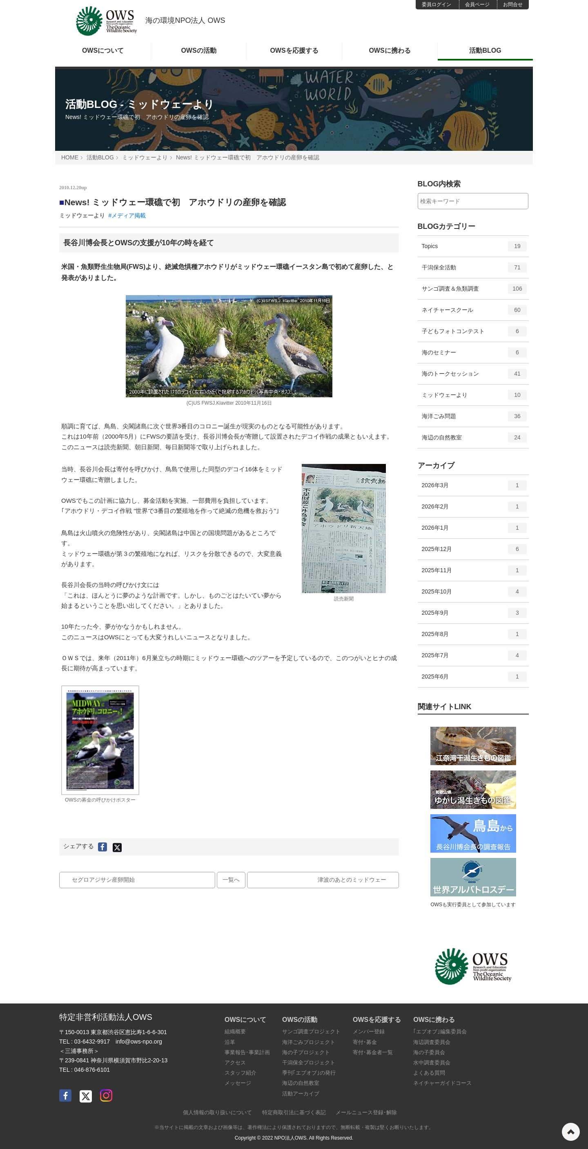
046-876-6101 (92, 1069)
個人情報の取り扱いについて (217, 1112)
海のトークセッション (474, 376)
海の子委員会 (429, 1052)
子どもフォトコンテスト (474, 334)
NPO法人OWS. (291, 1138)
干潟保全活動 (474, 270)
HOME (69, 157)
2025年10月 (474, 594)
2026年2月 (474, 509)
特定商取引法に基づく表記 (294, 1112)
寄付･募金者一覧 (373, 1052)
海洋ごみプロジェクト (308, 1042)
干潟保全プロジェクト (308, 1062)
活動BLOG (485, 50)
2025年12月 (474, 552)
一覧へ (231, 879)
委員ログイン (436, 4)
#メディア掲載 (127, 215)
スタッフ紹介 (240, 1073)
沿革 (230, 1042)
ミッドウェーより (145, 157)
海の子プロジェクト (306, 1052)
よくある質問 (429, 1073)
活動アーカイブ (300, 1094)
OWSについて (103, 50)
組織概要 (235, 1031)
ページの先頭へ (571, 1132)
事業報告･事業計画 (247, 1052)
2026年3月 (474, 488)
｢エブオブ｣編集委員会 (440, 1031)
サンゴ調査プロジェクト (311, 1031)
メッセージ (238, 1083)
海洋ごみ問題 (474, 419)
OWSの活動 (198, 50)
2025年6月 (474, 679)
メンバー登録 (369, 1031)
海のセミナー (474, 355)
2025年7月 (474, 658)
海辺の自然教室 (474, 440)
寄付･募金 (365, 1042)
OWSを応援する (294, 50)
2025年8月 (474, 637)
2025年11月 (474, 573)
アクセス (235, 1062)
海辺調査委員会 (431, 1042)
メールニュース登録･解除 (366, 1112)
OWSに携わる (389, 50)
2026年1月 (474, 530)
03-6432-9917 (92, 1041)
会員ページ (477, 4)
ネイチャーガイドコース (442, 1083)
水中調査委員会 (431, 1062)
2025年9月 (474, 615)
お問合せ (513, 4)
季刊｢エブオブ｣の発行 (309, 1073)
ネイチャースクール (474, 312)
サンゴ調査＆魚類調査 (474, 291)
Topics (474, 249)
